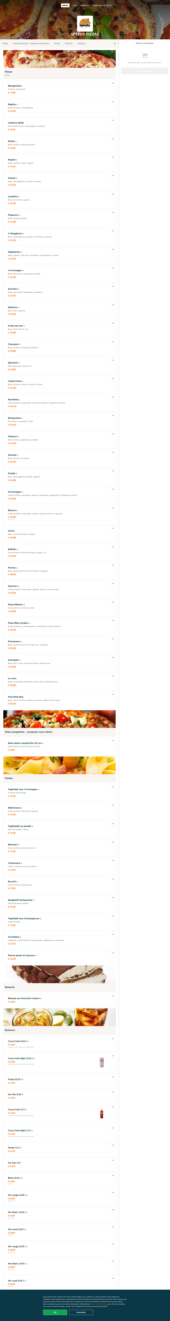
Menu (65, 5)
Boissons (82, 43)
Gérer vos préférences (98, 1304)
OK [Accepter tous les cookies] (55, 1312)
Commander (144, 70)
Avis (75, 5)
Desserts (69, 43)
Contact (84, 5)
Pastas (57, 43)
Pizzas (5, 43)
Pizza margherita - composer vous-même (31, 43)
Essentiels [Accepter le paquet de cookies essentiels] (81, 1312)
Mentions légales (102, 5)
